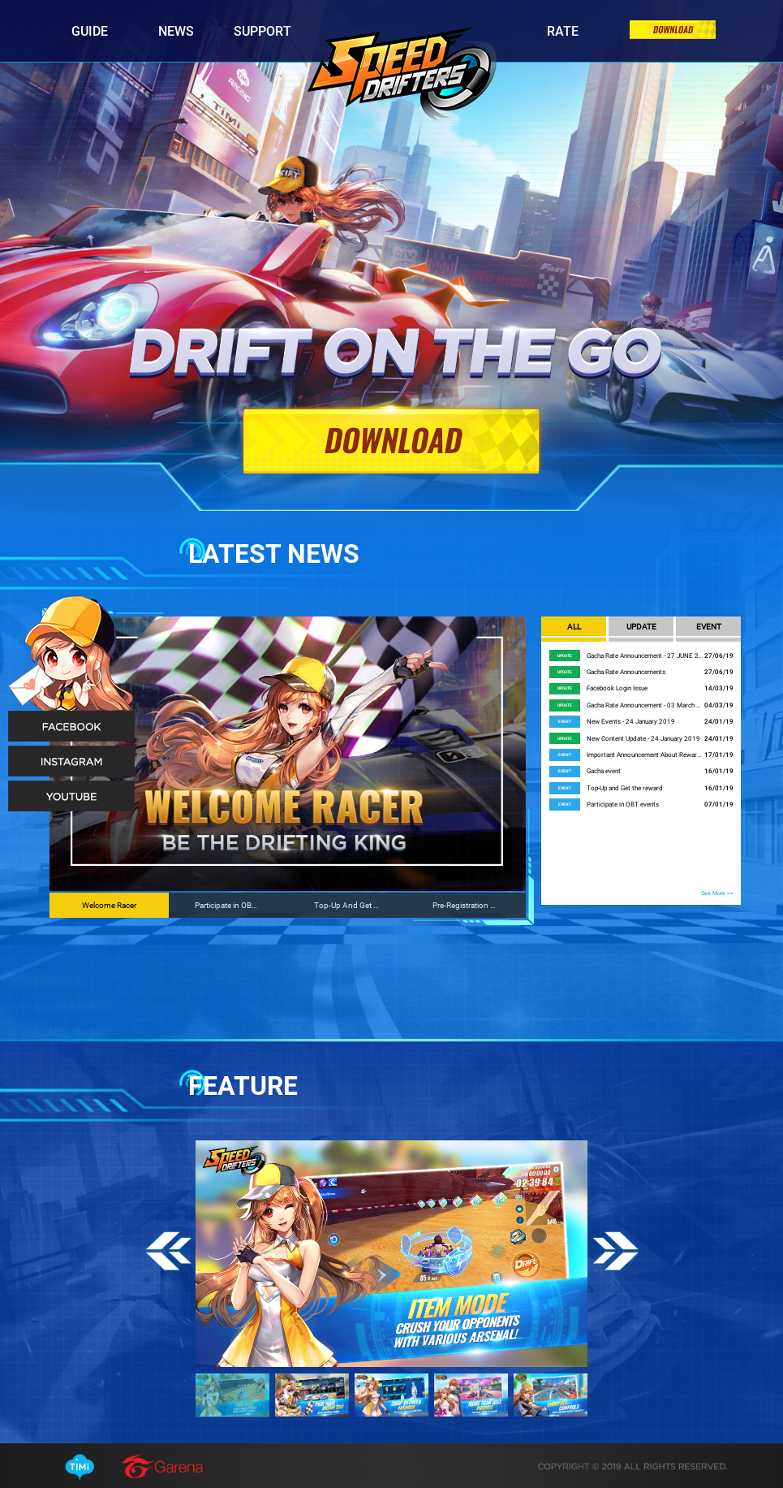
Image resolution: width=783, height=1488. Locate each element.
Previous (168, 1252)
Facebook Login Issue (617, 688)
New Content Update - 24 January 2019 (643, 738)
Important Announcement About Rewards (645, 755)
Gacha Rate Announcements (626, 672)
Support (262, 31)
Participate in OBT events (623, 804)
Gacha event (604, 771)
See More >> (717, 893)
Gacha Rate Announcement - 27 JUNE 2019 (645, 656)
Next (615, 1252)
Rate (563, 31)
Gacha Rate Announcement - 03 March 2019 (645, 705)
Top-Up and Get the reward (625, 788)
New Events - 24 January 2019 (631, 721)
